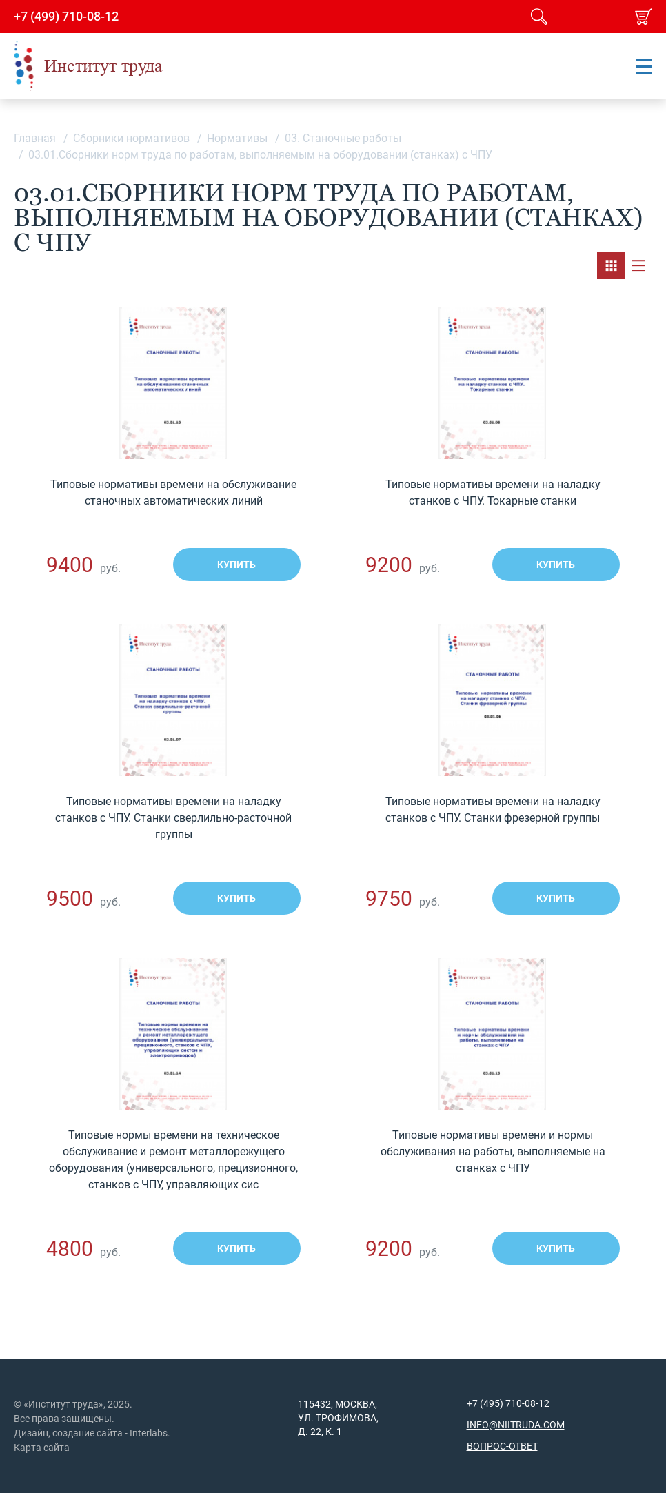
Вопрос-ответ (502, 1446)
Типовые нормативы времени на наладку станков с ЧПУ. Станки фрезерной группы (493, 809)
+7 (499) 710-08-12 (66, 16)
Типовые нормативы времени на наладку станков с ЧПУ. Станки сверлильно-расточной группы (173, 818)
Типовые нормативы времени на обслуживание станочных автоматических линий (173, 492)
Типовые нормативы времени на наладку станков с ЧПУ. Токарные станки (493, 492)
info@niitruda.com (516, 1424)
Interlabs (149, 1433)
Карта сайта (42, 1447)
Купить (236, 564)
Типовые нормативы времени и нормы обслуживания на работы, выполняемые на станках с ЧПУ (493, 1151)
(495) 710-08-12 (513, 1403)
